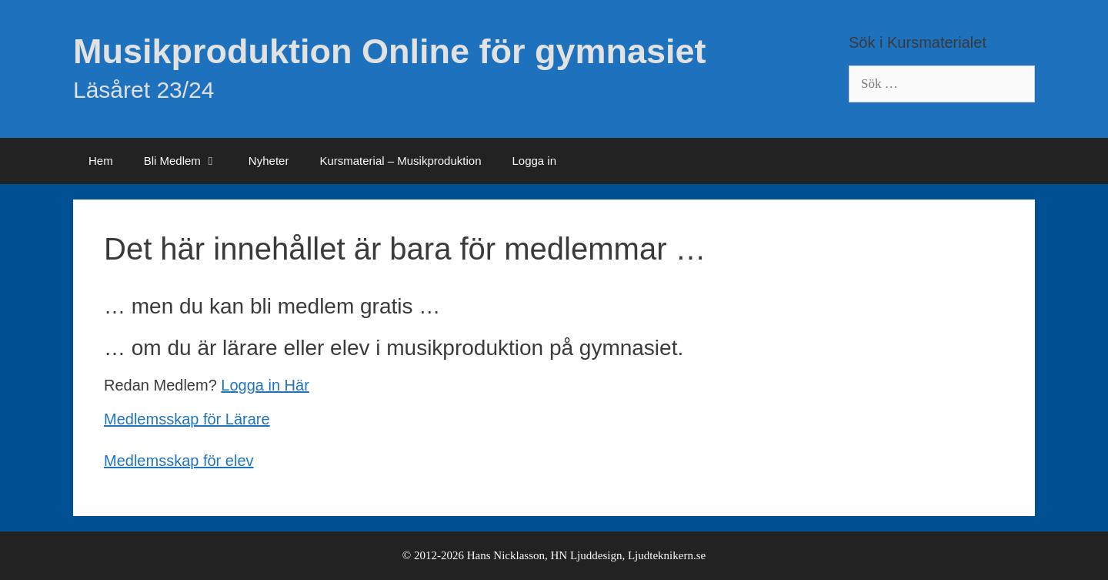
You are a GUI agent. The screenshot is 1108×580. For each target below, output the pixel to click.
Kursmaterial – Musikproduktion (400, 160)
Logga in (534, 160)
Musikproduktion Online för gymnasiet (389, 51)
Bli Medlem (188, 161)
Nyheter (269, 160)
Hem (100, 160)
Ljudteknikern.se (667, 555)
